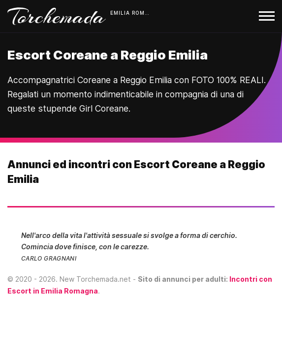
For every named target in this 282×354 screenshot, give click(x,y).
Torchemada (56, 16)
